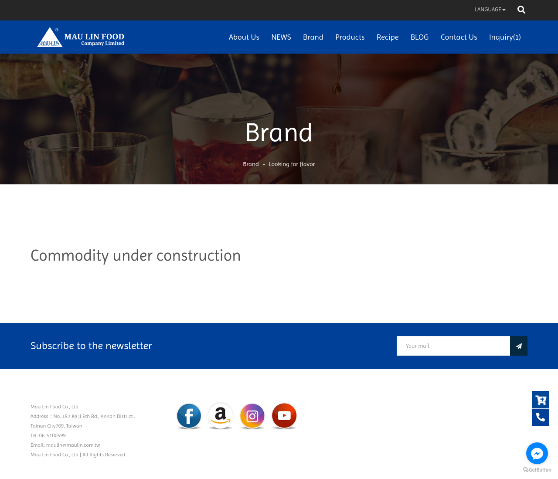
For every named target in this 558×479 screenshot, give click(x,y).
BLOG (420, 36)
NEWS (281, 36)
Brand (313, 36)
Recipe (388, 36)
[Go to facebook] (537, 453)
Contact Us (459, 36)
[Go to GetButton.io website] (537, 470)
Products (349, 36)
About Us (244, 36)
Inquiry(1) (505, 36)
